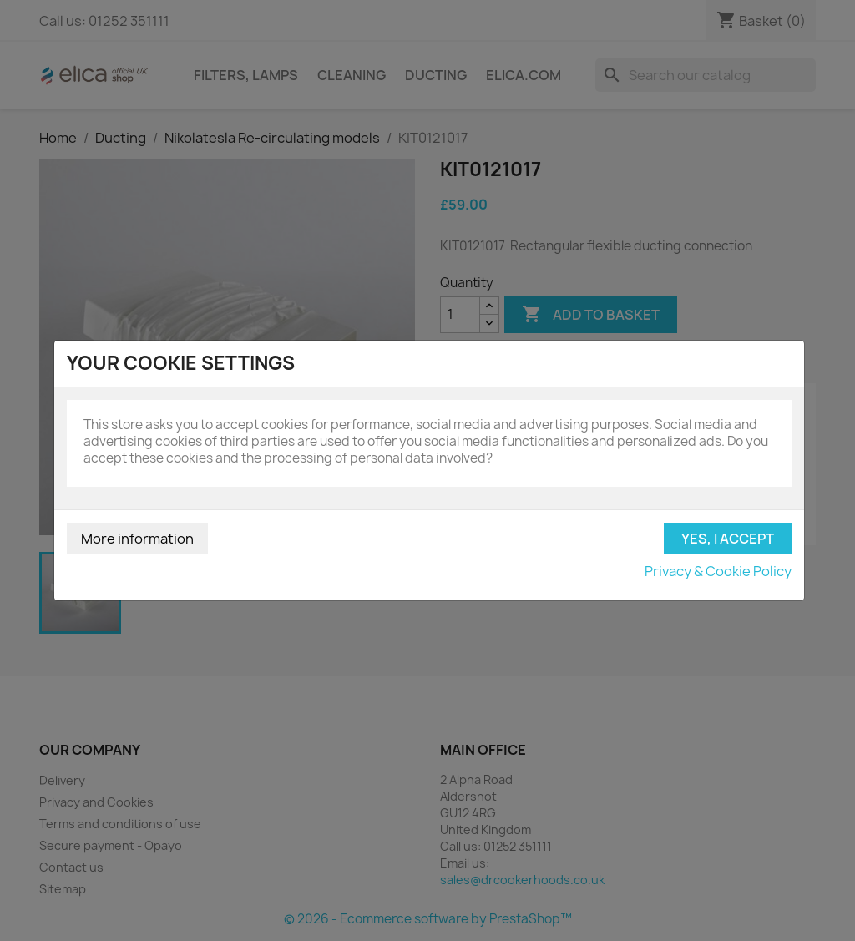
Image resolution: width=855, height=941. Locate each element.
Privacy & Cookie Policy (718, 571)
